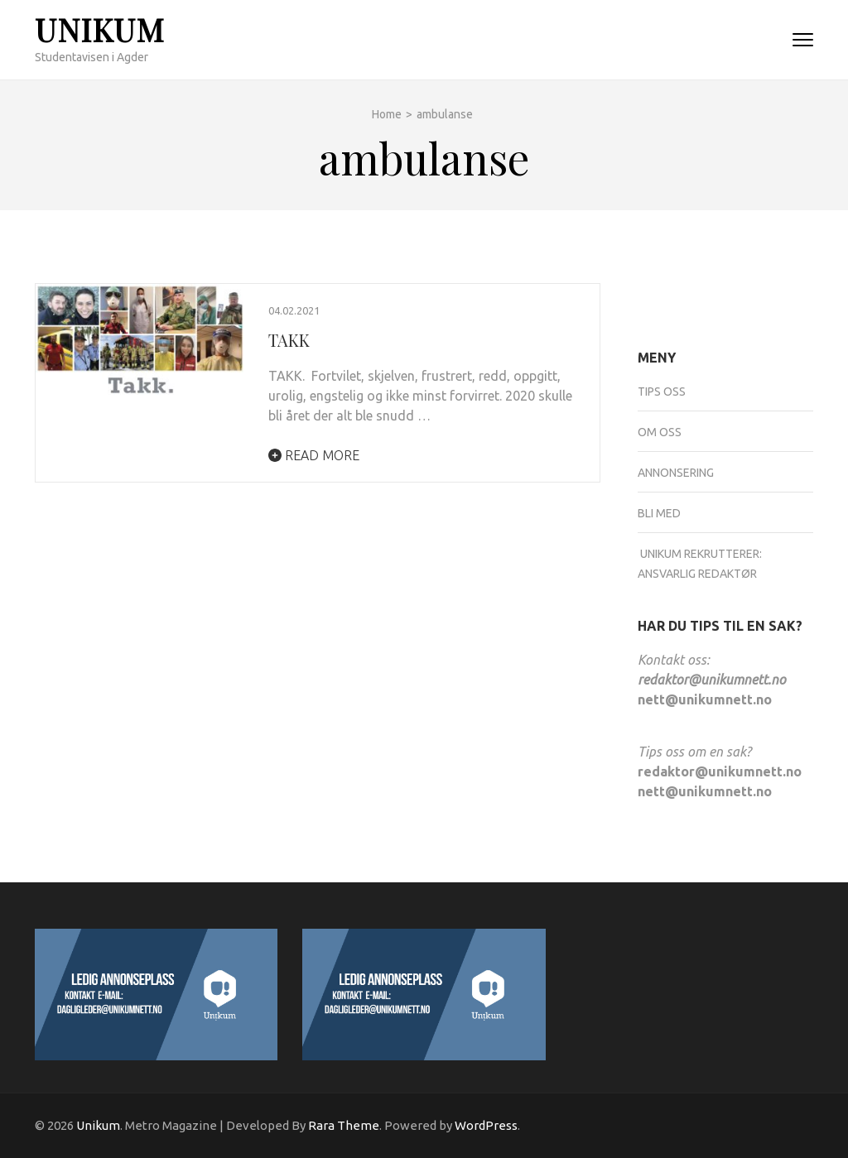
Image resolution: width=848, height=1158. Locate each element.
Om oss (660, 432)
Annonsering (676, 472)
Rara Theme (343, 1125)
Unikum (100, 29)
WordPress (486, 1125)
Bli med (659, 513)
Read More (313, 455)
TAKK (289, 340)
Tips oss (662, 391)
